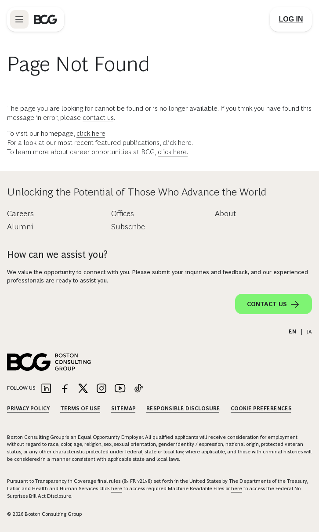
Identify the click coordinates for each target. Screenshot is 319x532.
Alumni (20, 226)
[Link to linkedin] (46, 389)
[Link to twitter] (83, 389)
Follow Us (21, 388)
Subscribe (128, 226)
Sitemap (123, 408)
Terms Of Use (80, 408)
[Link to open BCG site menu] (19, 19)
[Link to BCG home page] (45, 19)
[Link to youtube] (120, 389)
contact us (98, 117)
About (225, 213)
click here (90, 133)
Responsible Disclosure (183, 408)
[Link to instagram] (101, 389)
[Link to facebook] (64, 389)
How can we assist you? (57, 254)
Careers (20, 213)
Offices (122, 213)
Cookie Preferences (261, 408)
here (116, 488)
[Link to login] (291, 19)
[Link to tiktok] (138, 389)
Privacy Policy (28, 408)
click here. (173, 152)
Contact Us (273, 304)
